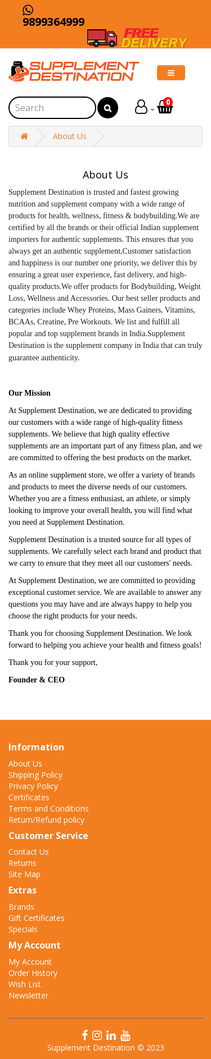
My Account (30, 961)
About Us (70, 136)
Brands (21, 906)
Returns (22, 863)
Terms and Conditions (48, 808)
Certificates (29, 797)
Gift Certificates (36, 918)
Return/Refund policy (46, 819)
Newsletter (28, 995)
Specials (23, 929)
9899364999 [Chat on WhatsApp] (53, 16)
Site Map (24, 874)
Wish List (24, 984)
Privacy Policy (33, 786)
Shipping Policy (35, 774)
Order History (32, 973)
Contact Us (28, 851)
